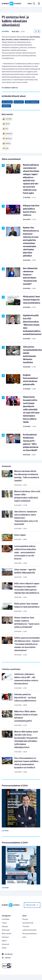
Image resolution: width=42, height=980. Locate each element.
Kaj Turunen (18, 102)
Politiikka (5, 31)
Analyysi (5, 926)
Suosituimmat (27, 923)
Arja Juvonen (7, 102)
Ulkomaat (5, 930)
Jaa (37, 31)
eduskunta (6, 106)
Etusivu (25, 919)
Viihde (4, 948)
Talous (4, 923)
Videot (4, 940)
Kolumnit (5, 944)
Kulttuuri (5, 937)
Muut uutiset (6, 933)
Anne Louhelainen (32, 102)
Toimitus (25, 926)
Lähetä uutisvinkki (29, 930)
